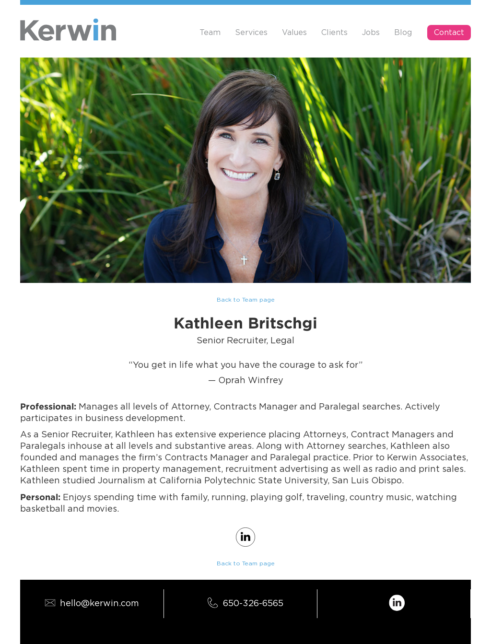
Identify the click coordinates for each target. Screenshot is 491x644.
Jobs (371, 32)
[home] (68, 29)
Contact (449, 32)
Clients (334, 32)
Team (210, 32)
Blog (403, 32)
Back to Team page (246, 300)
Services (251, 32)
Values (294, 32)
